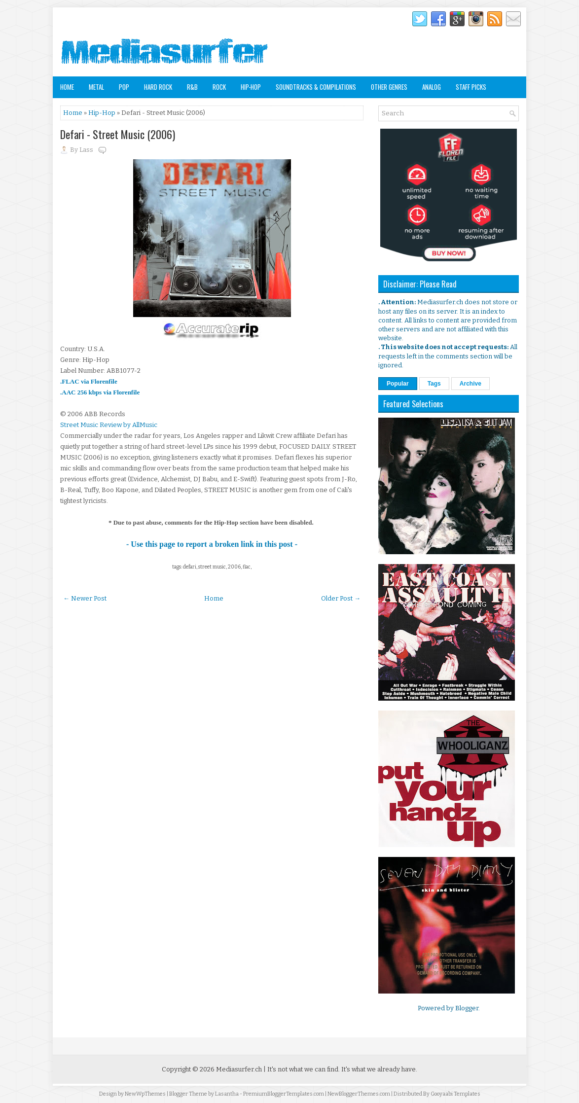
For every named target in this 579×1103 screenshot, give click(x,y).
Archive (470, 383)
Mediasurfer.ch (239, 1069)
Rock (219, 87)
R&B (192, 87)
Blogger (466, 1008)
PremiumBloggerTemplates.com (283, 1094)
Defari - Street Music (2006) (117, 134)
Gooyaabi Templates (455, 1094)
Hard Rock (158, 87)
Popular (398, 383)
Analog (431, 87)
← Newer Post (85, 598)
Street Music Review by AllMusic (108, 424)
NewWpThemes (145, 1094)
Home (67, 87)
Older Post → (341, 598)
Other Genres (389, 87)
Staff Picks (471, 87)
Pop (124, 87)
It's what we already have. (379, 1069)
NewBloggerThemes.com (358, 1094)
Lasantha (227, 1094)
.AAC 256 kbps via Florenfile (100, 392)
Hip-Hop (251, 87)
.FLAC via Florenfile (88, 381)
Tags (434, 383)
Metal (96, 87)
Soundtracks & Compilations (316, 87)
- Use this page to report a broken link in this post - (211, 544)
